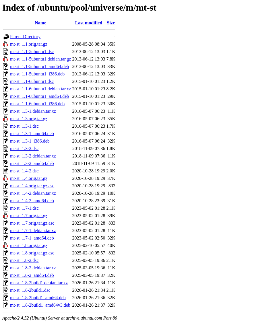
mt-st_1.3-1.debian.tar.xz (33, 111)
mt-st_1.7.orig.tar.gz (28, 215)
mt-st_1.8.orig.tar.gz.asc (32, 252)
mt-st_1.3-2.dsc (24, 148)
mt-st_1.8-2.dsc (24, 260)
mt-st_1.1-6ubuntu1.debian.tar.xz (40, 88)
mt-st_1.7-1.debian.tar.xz (33, 230)
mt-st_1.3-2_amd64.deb (32, 163)
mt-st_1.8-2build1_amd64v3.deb (40, 305)
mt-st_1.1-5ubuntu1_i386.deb (37, 73)
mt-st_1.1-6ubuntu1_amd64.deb (39, 96)
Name (40, 22)
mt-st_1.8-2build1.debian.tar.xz (39, 282)
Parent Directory (25, 36)
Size (111, 22)
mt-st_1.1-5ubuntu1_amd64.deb (39, 66)
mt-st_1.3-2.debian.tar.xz (33, 155)
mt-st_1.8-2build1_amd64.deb (38, 297)
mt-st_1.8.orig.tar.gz (28, 245)
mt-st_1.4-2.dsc (24, 170)
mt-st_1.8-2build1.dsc (30, 290)
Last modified (88, 22)
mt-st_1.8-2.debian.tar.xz (33, 267)
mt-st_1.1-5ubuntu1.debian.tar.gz (40, 59)
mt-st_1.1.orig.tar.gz (28, 44)
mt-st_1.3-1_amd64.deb (32, 133)
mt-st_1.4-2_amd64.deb (32, 200)
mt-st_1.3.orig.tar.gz (28, 118)
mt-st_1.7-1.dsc (24, 208)
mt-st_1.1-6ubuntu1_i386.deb (37, 103)
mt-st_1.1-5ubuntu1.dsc (32, 51)
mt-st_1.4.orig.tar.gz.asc (32, 185)
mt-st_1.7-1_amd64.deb (32, 238)
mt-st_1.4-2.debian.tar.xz (33, 193)
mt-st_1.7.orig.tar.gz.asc (32, 223)
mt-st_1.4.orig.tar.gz (28, 178)
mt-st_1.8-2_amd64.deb (32, 275)
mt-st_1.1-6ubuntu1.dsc (32, 81)
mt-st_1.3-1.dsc (24, 126)
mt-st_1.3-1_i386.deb (30, 141)
